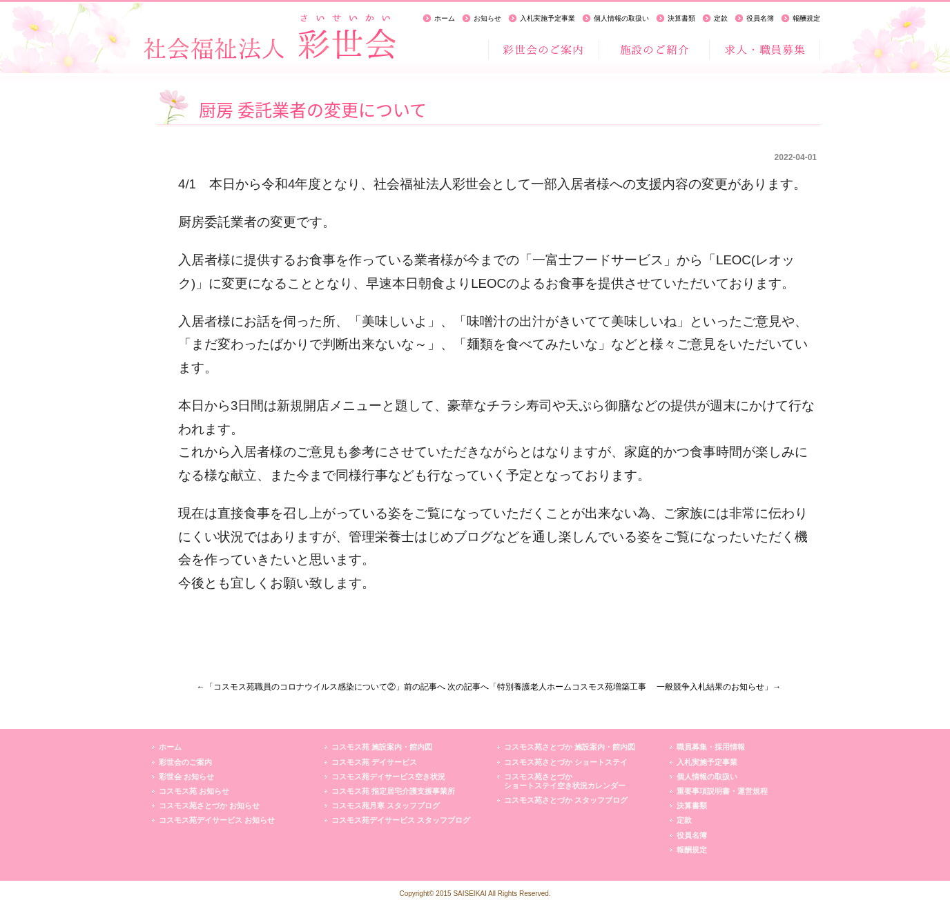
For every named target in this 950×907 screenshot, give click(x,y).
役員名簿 (760, 18)
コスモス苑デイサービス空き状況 (388, 776)
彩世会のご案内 (543, 49)
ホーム (444, 18)
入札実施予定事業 (547, 18)
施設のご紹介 (654, 49)
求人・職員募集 (764, 49)
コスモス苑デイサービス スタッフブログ (400, 820)
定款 (721, 18)
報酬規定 (806, 18)
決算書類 (681, 18)
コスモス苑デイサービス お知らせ (217, 820)
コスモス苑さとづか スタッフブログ (566, 800)
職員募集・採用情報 (711, 747)
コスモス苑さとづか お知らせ (209, 805)
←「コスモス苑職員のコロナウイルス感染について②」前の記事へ (321, 687)
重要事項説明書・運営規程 (722, 791)
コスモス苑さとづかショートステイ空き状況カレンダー (565, 781)
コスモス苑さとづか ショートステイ (566, 762)
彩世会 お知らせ (186, 776)
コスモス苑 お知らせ (194, 791)
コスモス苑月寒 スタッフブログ (385, 805)
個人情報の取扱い (621, 18)
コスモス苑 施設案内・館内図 (381, 747)
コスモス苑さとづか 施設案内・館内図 (569, 747)
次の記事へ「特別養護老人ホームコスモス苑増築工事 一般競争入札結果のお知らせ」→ (614, 687)
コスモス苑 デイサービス (374, 762)
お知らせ (487, 18)
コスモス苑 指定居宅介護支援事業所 (393, 791)
